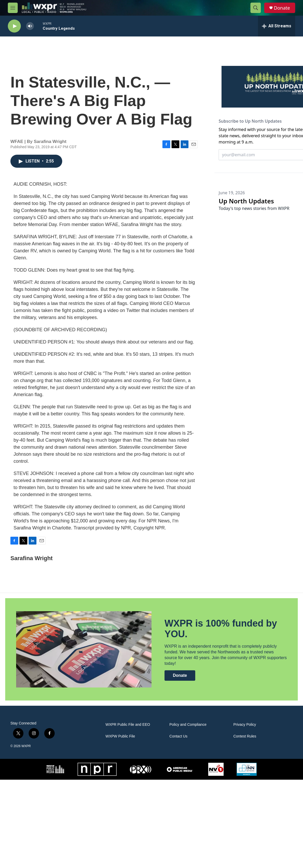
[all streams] (276, 26)
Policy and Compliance (187, 725)
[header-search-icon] (255, 8)
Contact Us (178, 736)
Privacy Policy (244, 725)
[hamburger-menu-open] (13, 8)
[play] (14, 26)
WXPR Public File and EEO (127, 725)
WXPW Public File (120, 736)
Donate (282, 8)
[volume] (30, 26)
